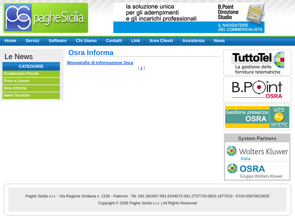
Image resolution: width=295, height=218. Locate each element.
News (219, 40)
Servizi (32, 40)
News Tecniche (17, 95)
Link (135, 40)
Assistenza (193, 40)
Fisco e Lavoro (17, 81)
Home (10, 40)
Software (57, 40)
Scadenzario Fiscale (21, 73)
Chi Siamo (86, 40)
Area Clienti (161, 40)
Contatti (114, 40)
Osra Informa (15, 88)
